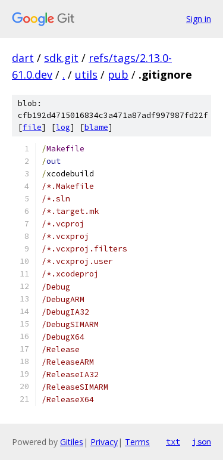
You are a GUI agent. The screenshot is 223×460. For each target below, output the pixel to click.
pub (118, 74)
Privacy (104, 441)
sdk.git (61, 58)
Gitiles (71, 441)
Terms (137, 441)
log (63, 127)
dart (23, 58)
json (201, 441)
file (32, 127)
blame (96, 127)
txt (173, 441)
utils (86, 74)
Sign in (198, 18)
